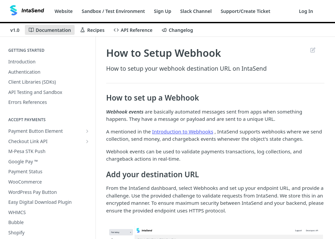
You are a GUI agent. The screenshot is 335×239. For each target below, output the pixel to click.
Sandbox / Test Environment (113, 11)
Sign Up (162, 11)
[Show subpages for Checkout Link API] (87, 141)
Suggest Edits (312, 49)
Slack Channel (196, 11)
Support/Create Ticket (245, 11)
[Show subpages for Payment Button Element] (87, 131)
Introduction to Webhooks (182, 131)
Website (64, 11)
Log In (306, 11)
